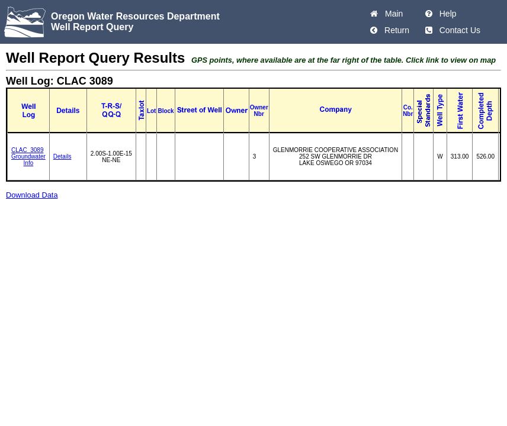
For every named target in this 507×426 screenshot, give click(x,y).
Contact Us (457, 30)
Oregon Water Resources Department (135, 16)
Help (446, 13)
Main (391, 13)
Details (62, 156)
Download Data (32, 195)
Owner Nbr (259, 110)
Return (394, 30)
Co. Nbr (408, 110)
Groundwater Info (28, 159)
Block (166, 111)
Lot (151, 111)
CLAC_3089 (27, 150)
